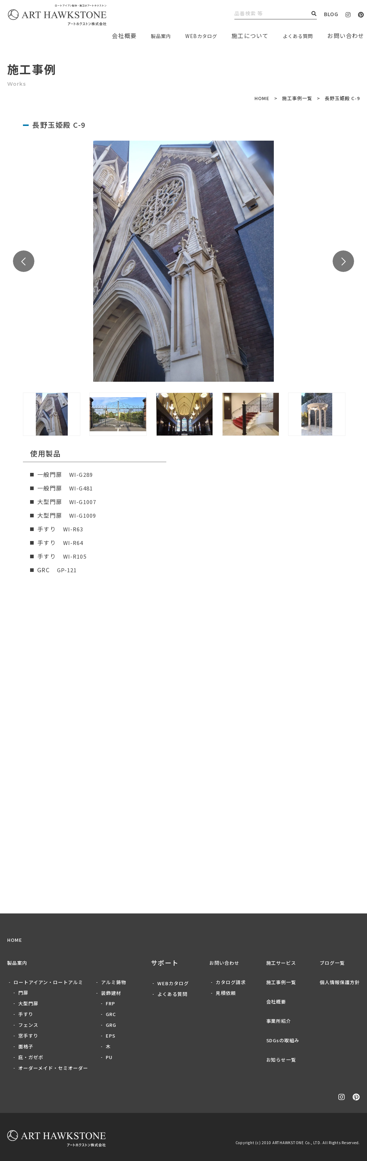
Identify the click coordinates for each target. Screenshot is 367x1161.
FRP (110, 1003)
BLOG (331, 14)
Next (343, 261)
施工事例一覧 (297, 98)
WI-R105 (75, 556)
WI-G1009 (84, 515)
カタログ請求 (231, 982)
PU (109, 1057)
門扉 (23, 992)
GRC (111, 1014)
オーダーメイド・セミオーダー (53, 1067)
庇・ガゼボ (30, 1057)
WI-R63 (74, 529)
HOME (262, 98)
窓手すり (28, 1035)
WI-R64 (74, 542)
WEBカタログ (191, 35)
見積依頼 (226, 993)
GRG (111, 1024)
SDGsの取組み (283, 1040)
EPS (110, 1035)
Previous (23, 261)
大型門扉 (28, 1003)
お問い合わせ (224, 962)
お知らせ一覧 (281, 1059)
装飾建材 (111, 993)
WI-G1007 (84, 501)
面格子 (25, 1046)
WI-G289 (82, 474)
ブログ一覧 (332, 962)
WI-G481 (82, 488)
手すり (25, 1014)
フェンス (28, 1024)
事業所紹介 (278, 1020)
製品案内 (145, 35)
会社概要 (276, 1001)
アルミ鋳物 (113, 982)
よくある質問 (294, 35)
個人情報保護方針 (340, 982)
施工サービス (281, 962)
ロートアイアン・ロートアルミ (48, 982)
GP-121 (67, 569)
